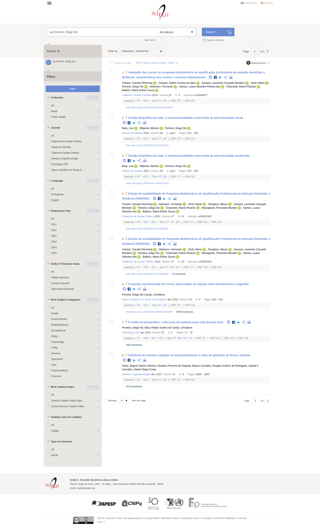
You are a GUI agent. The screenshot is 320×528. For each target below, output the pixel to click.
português (251, 3)
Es (146, 222)
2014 (54, 241)
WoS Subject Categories (65, 299)
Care (54, 364)
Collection (57, 97)
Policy (54, 336)
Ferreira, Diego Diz (133, 86)
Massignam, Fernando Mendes (219, 207)
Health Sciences (60, 277)
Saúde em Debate (61, 147)
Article (54, 455)
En (146, 100)
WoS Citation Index (62, 387)
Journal (55, 127)
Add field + (151, 40)
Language (57, 180)
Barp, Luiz (128, 128)
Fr (161, 338)
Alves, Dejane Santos (134, 365)
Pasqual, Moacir (190, 365)
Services (56, 353)
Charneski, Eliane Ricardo (241, 86)
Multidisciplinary (59, 324)
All (52, 105)
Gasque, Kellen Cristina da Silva (177, 83)
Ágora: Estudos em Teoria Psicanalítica (67, 170)
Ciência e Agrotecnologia (64, 158)
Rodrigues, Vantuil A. (247, 365)
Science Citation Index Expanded (67, 400)
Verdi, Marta (258, 83)
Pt (139, 100)
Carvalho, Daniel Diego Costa (139, 369)
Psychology (57, 342)
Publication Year (61, 210)
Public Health (58, 117)
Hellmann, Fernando (161, 86)
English (55, 200)
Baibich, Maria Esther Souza (138, 90)
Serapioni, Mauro (218, 204)
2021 (54, 224)
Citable (55, 430)
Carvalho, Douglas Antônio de (218, 365)
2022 (54, 230)
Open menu (51, 3)
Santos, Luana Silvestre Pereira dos (199, 86)
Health (54, 313)
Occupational (58, 330)
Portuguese (57, 194)
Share (171, 62)
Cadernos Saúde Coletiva (65, 152)
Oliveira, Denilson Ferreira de (164, 365)
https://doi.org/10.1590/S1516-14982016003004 (149, 312)
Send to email (150, 62)
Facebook (215, 77)
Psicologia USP (59, 164)
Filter (73, 88)
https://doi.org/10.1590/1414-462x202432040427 (149, 107)
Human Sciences (60, 283)
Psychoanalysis (59, 370)
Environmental (59, 319)
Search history (215, 40)
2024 (54, 253)
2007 (54, 236)
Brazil (54, 111)
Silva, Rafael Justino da (157, 327)
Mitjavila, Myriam (149, 128)
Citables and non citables (66, 417)
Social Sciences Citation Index (67, 406)
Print (138, 62)
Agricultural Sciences (62, 289)
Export (162, 62)
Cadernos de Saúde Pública (66, 141)
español (269, 3)
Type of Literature (61, 441)
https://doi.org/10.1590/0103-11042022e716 (147, 145)
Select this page (122, 63)
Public (54, 347)
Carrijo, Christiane (154, 294)
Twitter (220, 77)
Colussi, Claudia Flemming (137, 83)
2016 (54, 247)
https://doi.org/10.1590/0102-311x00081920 (147, 228)
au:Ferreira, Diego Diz (102, 32)
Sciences (56, 376)
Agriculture (57, 359)
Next (267, 53)
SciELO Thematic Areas (65, 263)
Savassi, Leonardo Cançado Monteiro (223, 83)
